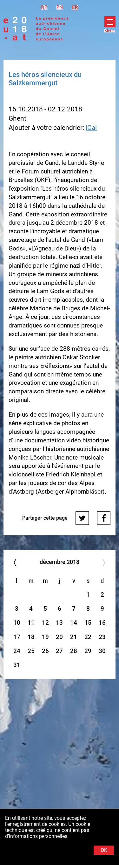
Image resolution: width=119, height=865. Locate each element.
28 (73, 651)
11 (31, 622)
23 (102, 637)
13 (59, 622)
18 (31, 637)
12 (45, 622)
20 (59, 637)
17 (16, 637)
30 (102, 651)
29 (87, 651)
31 (16, 665)
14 (73, 622)
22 (87, 637)
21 (73, 637)
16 (102, 622)
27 (59, 651)
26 (45, 651)
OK (104, 850)
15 (87, 622)
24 (16, 651)
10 (16, 622)
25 (31, 651)
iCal (91, 127)
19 (45, 637)
